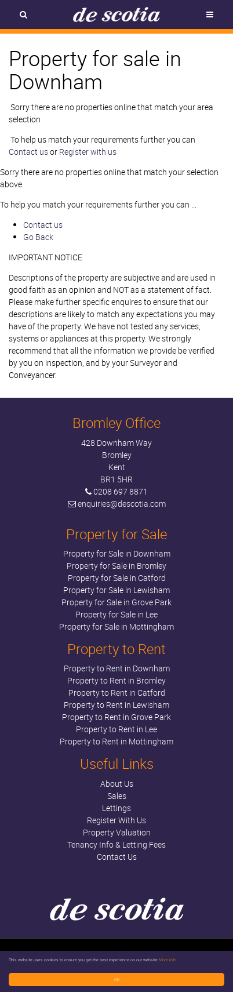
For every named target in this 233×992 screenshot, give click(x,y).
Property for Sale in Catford (117, 577)
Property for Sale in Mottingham (116, 626)
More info (167, 959)
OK (116, 979)
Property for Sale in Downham (116, 553)
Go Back (38, 236)
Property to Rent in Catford (116, 692)
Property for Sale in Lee (116, 614)
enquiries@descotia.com (122, 503)
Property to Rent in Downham (117, 668)
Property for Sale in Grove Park (116, 602)
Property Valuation (117, 832)
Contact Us (117, 856)
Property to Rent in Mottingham (116, 741)
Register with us (87, 151)
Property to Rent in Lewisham (116, 704)
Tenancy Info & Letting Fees (116, 844)
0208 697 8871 (120, 491)
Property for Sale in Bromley (116, 565)
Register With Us (116, 820)
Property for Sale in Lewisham (116, 589)
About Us (116, 783)
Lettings (116, 807)
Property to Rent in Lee (116, 729)
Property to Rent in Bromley (116, 680)
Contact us (28, 151)
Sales (116, 795)
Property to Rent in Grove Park (116, 716)
